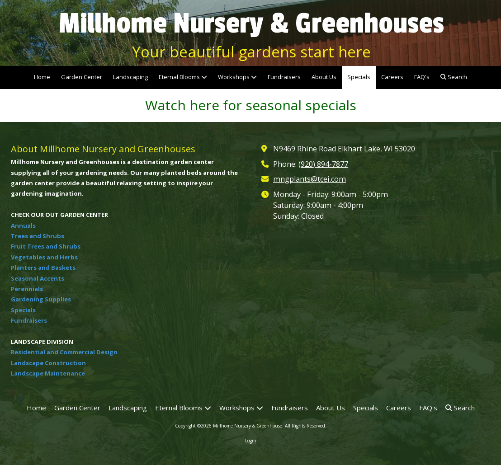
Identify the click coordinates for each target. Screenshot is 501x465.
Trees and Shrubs (37, 236)
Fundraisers (29, 320)
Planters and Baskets (43, 267)
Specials (23, 310)
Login (250, 440)
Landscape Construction (48, 363)
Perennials (27, 289)
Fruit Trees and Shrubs (45, 246)
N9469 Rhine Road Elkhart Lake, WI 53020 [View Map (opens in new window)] (344, 149)
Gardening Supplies (41, 299)
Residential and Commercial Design (64, 352)
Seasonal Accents (37, 278)
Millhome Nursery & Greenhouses (251, 23)
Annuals (23, 225)
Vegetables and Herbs (44, 257)
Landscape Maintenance (48, 373)
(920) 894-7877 (323, 164)
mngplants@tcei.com (309, 179)
